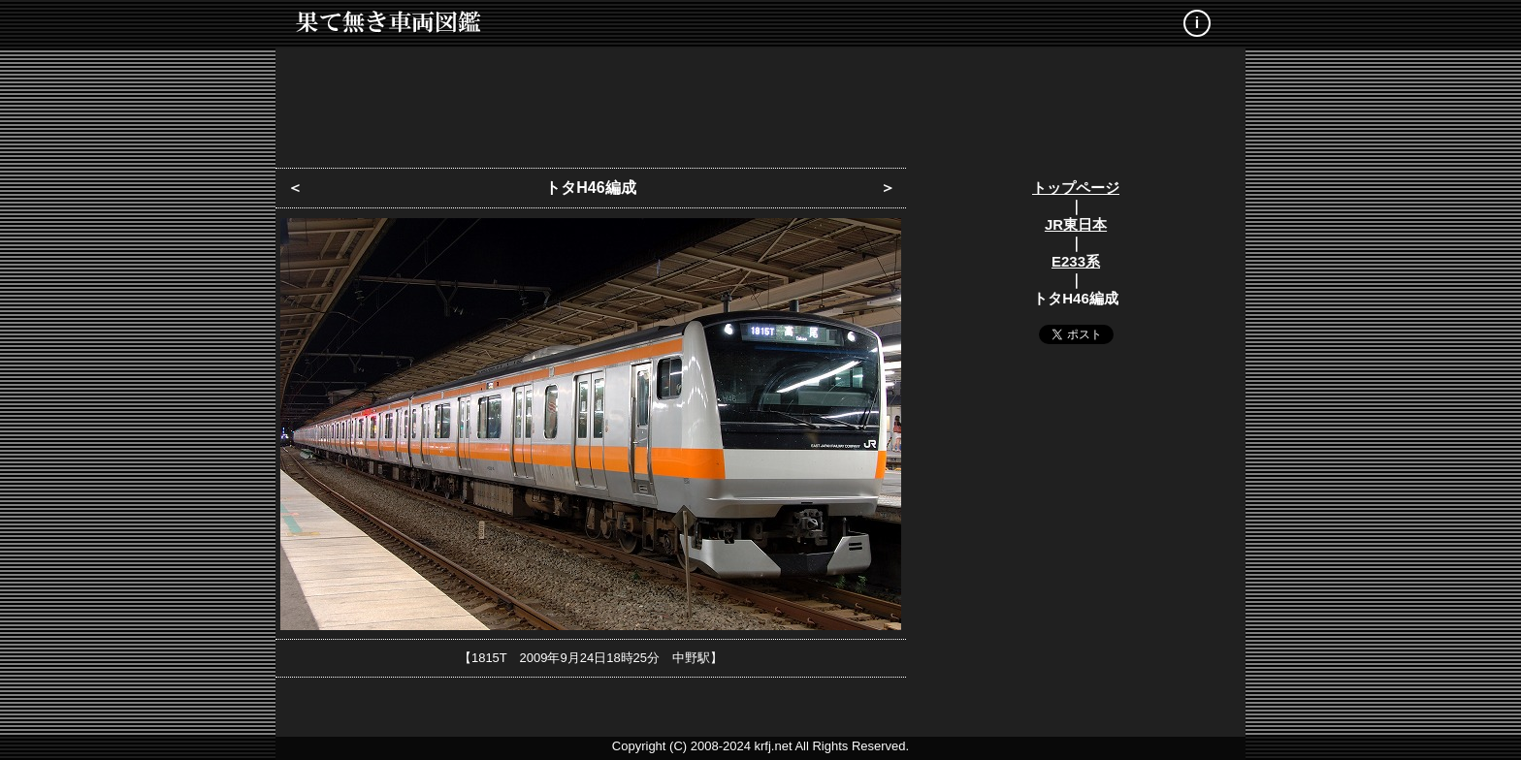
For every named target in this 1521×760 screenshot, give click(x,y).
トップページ (1075, 187)
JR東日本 (1076, 224)
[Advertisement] (760, 101)
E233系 (1076, 261)
